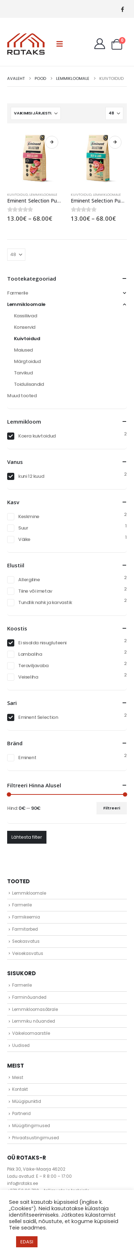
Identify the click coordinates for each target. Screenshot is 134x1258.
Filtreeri (111, 808)
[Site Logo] (26, 44)
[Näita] (114, 113)
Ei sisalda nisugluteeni (42, 642)
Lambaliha (30, 654)
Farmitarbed (25, 929)
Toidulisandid (29, 384)
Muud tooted (22, 395)
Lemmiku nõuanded (33, 1021)
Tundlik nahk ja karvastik (45, 602)
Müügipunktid (26, 1101)
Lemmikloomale (43, 194)
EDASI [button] (26, 1241)
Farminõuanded (29, 997)
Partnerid (21, 1113)
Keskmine (28, 516)
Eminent (27, 757)
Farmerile (17, 293)
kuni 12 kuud (31, 476)
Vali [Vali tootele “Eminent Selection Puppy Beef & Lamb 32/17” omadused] (51, 142)
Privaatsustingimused (35, 1138)
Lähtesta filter (26, 837)
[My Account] (99, 44)
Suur (23, 528)
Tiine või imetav (35, 591)
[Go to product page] (35, 159)
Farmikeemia (26, 917)
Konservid (25, 327)
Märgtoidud (27, 361)
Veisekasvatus (27, 953)
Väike (24, 539)
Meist (17, 1077)
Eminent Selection (38, 717)
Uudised (21, 1045)
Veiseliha (28, 677)
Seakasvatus (26, 941)
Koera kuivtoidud (37, 436)
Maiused (23, 350)
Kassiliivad (25, 315)
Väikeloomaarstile (31, 1033)
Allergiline (29, 579)
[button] (60, 44)
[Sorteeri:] (36, 113)
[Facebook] (122, 9)
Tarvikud (23, 372)
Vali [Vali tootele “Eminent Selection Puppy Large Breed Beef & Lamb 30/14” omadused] (115, 142)
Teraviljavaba (33, 665)
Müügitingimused (31, 1126)
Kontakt (20, 1089)
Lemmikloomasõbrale (35, 1009)
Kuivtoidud (17, 194)
